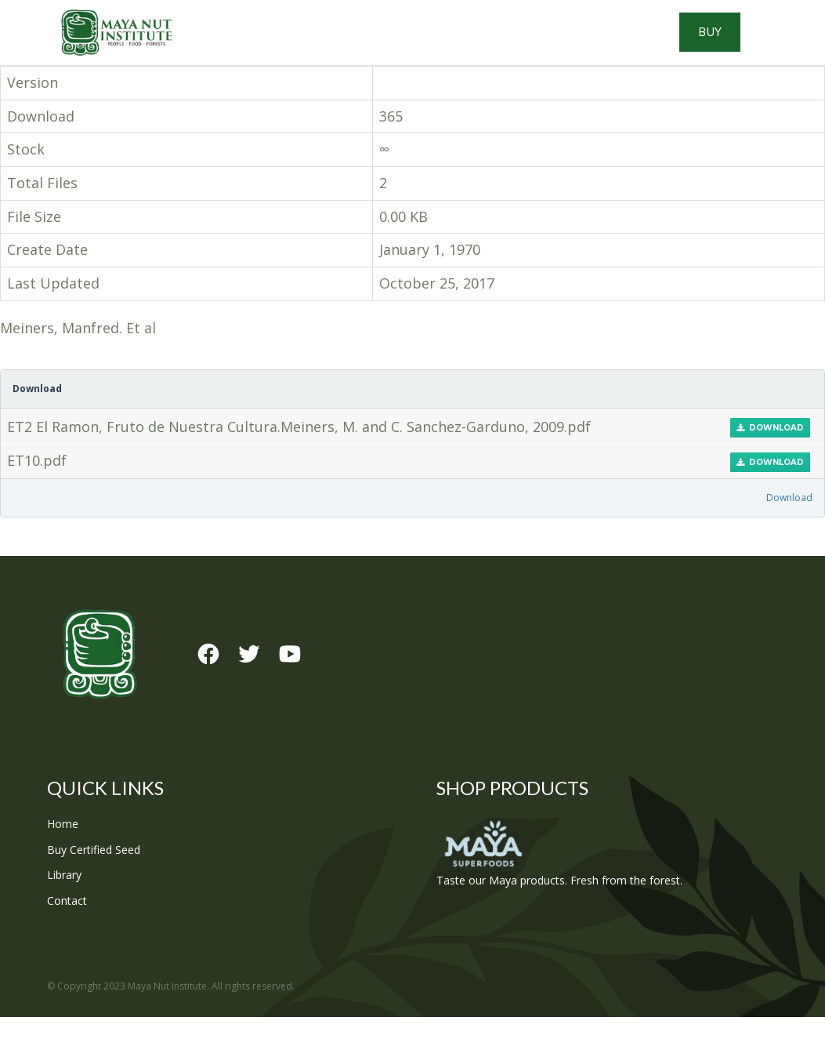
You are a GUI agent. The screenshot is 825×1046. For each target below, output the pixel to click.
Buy (755, 47)
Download (770, 457)
